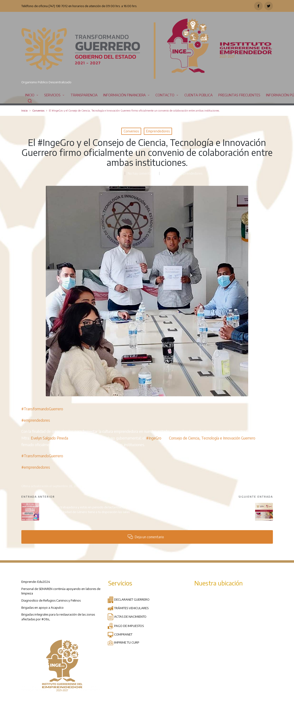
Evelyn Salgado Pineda (49, 438)
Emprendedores (158, 131)
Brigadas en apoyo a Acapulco (42, 607)
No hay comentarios (142, 173)
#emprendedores (35, 420)
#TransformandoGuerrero (42, 409)
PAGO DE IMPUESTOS (125, 626)
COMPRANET (119, 634)
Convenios (131, 131)
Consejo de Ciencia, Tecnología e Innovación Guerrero (212, 438)
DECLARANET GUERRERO (128, 599)
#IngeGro (153, 438)
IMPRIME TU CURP (123, 642)
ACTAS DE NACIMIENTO (126, 616)
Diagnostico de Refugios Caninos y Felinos (51, 600)
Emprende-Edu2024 (35, 582)
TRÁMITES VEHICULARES (128, 608)
